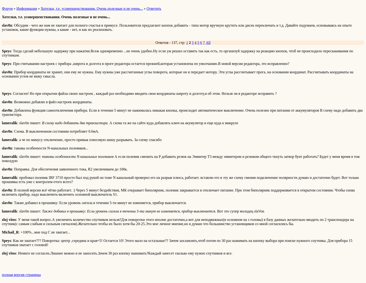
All (208, 43)
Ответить (154, 9)
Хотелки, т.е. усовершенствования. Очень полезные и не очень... (92, 9)
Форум (7, 9)
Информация (26, 9)
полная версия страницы (21, 275)
